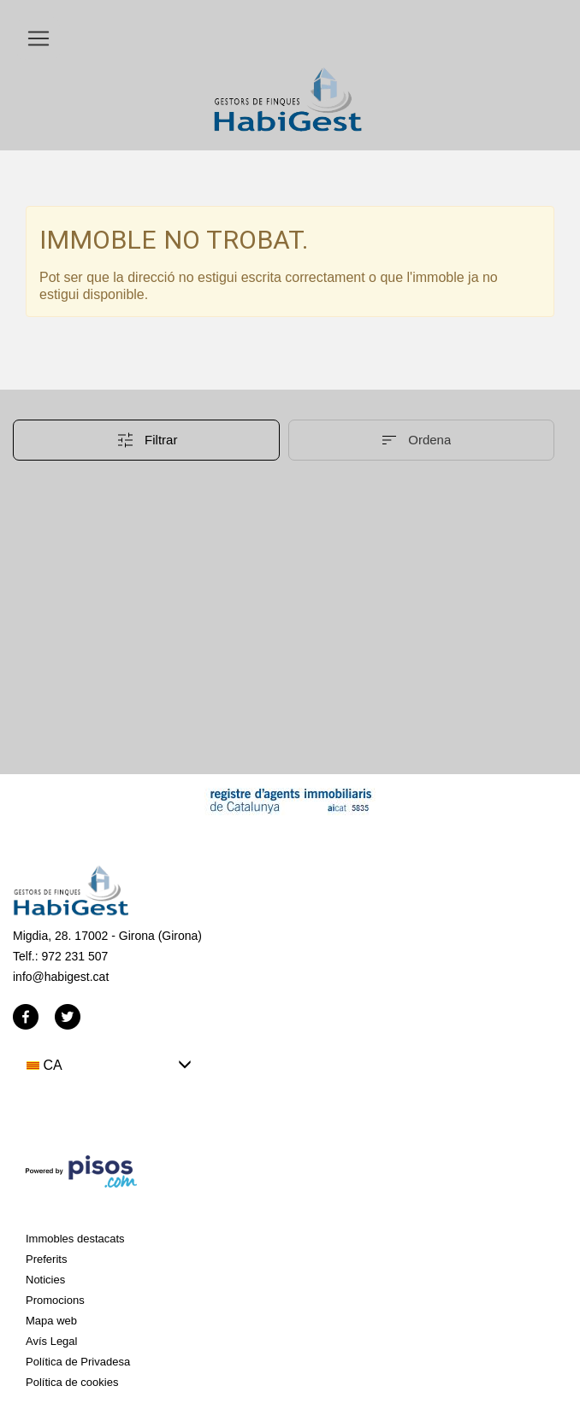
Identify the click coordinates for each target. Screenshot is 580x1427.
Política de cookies (72, 1382)
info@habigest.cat (61, 977)
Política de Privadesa (78, 1361)
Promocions (55, 1300)
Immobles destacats (75, 1238)
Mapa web (51, 1320)
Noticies (45, 1279)
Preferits (46, 1259)
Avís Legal (51, 1341)
